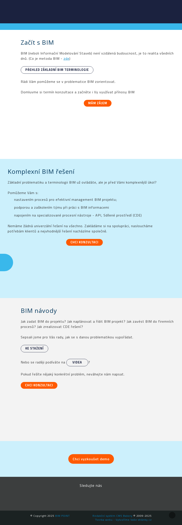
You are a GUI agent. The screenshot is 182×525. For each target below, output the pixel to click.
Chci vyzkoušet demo (91, 459)
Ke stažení (34, 348)
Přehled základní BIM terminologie (57, 69)
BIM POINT (16, 11)
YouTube (100, 497)
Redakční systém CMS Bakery (112, 516)
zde (66, 58)
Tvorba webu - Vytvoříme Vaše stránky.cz (123, 520)
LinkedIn (81, 497)
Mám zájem (97, 103)
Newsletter (120, 497)
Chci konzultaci (84, 242)
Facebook (61, 497)
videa (77, 362)
